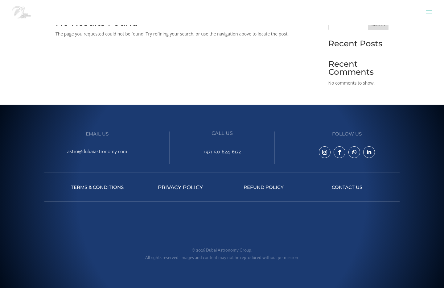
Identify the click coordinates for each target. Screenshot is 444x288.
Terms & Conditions (97, 187)
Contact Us (347, 187)
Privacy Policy (180, 187)
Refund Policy (264, 187)
